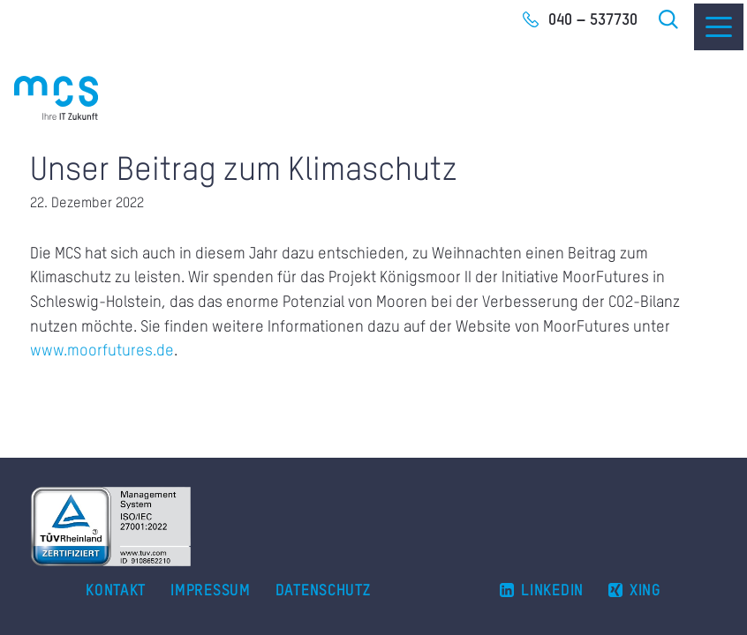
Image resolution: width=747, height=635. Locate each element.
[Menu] (718, 27)
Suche (669, 19)
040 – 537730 (593, 20)
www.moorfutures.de (102, 351)
